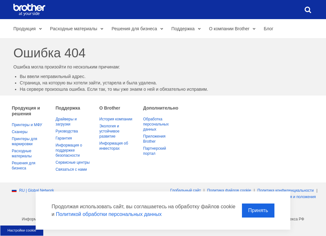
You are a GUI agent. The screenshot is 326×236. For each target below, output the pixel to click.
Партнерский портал (154, 151)
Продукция (29, 29)
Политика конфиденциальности (286, 190)
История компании (115, 119)
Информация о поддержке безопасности (69, 150)
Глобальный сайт (185, 190)
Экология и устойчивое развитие (109, 131)
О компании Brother (234, 29)
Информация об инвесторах (113, 146)
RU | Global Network (36, 190)
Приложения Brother (154, 139)
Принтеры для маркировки (24, 141)
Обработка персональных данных (156, 124)
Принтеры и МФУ (27, 125)
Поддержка (187, 29)
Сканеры (19, 132)
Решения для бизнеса (139, 29)
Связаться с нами (71, 169)
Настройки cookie (21, 230)
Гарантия (64, 138)
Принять (258, 210)
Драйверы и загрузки (66, 121)
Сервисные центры (73, 162)
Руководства (67, 131)
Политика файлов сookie (229, 190)
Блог (268, 28)
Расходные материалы (78, 29)
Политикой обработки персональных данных (108, 214)
